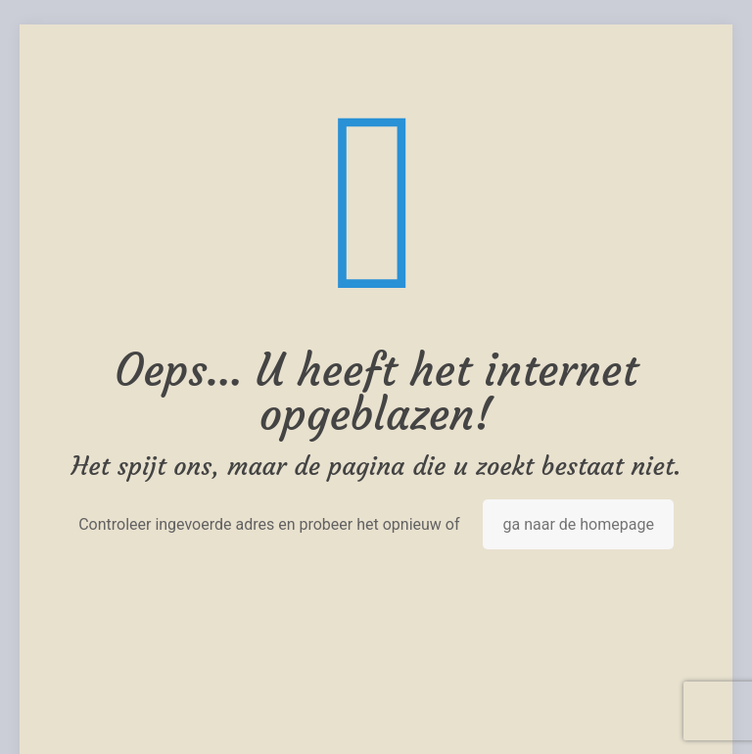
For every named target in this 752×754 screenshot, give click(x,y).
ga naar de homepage (577, 524)
